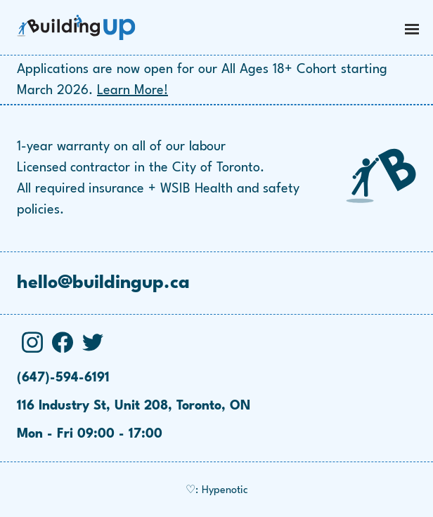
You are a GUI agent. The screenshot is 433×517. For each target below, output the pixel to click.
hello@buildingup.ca (103, 283)
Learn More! (132, 90)
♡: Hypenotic (217, 490)
